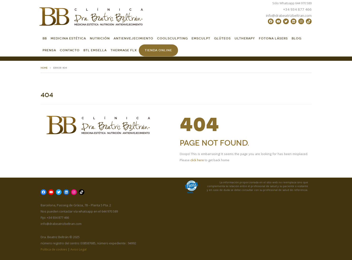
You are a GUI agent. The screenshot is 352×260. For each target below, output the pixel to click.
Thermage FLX (124, 50)
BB (45, 38)
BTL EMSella (95, 50)
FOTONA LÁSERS (273, 38)
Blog (296, 38)
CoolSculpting (172, 38)
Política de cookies (54, 249)
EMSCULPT (201, 38)
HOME (44, 68)
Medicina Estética (68, 38)
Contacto (70, 50)
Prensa (49, 50)
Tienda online (158, 50)
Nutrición (100, 38)
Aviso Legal (78, 249)
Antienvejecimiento (133, 38)
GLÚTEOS (222, 38)
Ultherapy (245, 38)
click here (197, 160)
